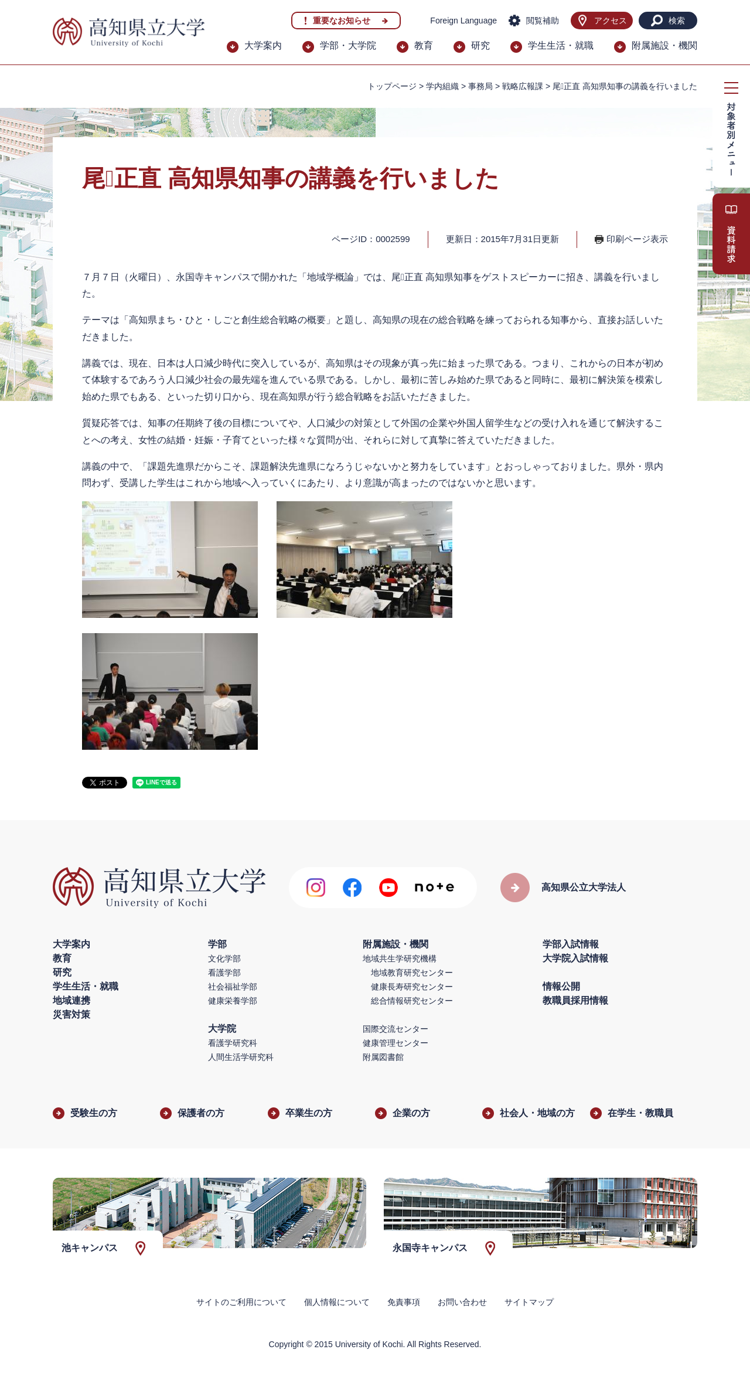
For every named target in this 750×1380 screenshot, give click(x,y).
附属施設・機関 (664, 45)
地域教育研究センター (412, 972)
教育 (423, 45)
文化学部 (224, 958)
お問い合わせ (462, 1302)
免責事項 (403, 1302)
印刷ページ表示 (637, 239)
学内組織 (442, 86)
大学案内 (263, 45)
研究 (480, 45)
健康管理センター (395, 1043)
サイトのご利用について (241, 1302)
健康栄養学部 (232, 1000)
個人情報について (337, 1302)
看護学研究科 (232, 1043)
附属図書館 (383, 1057)
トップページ (392, 86)
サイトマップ (529, 1302)
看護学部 (224, 972)
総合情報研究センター (412, 1000)
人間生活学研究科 (241, 1057)
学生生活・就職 (561, 45)
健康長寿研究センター (412, 986)
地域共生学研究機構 (400, 958)
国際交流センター (395, 1029)
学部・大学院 (348, 45)
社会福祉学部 (232, 986)
